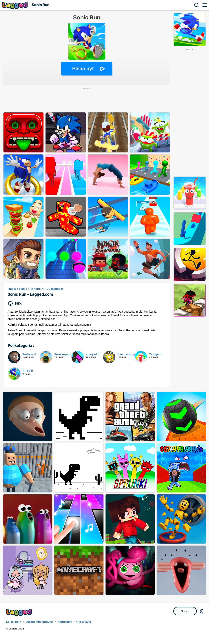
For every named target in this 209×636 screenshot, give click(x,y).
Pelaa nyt (83, 68)
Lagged (15, 5)
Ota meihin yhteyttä (39, 622)
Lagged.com (19, 612)
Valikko (205, 5)
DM (202, 611)
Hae (197, 5)
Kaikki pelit (13, 622)
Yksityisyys (83, 622)
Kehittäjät (65, 622)
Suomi (185, 611)
